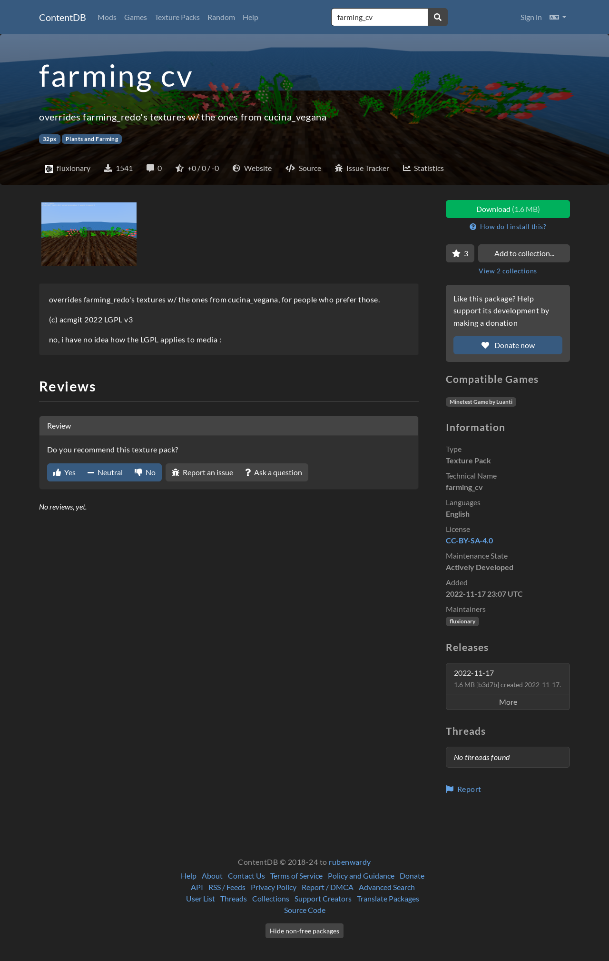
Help (250, 16)
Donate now (508, 345)
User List (200, 898)
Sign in (531, 16)
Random (221, 16)
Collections (270, 898)
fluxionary (462, 621)
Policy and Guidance (361, 875)
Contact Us (246, 875)
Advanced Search (387, 886)
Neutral (105, 472)
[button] (558, 17)
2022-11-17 (507, 678)
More (508, 701)
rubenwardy (350, 861)
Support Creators (323, 898)
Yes (64, 472)
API (197, 886)
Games (135, 16)
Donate (412, 875)
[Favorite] (460, 253)
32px (50, 138)
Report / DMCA (328, 886)
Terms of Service (296, 875)
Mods (107, 16)
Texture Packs (177, 16)
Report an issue (202, 472)
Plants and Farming (92, 138)
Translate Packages (388, 898)
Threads (233, 898)
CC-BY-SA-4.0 (469, 540)
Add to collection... (524, 253)
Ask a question (273, 472)
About (212, 875)
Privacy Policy (273, 886)
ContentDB (62, 17)
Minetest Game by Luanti (481, 401)
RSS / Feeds (227, 886)
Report (463, 788)
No (145, 472)
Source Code (304, 909)
